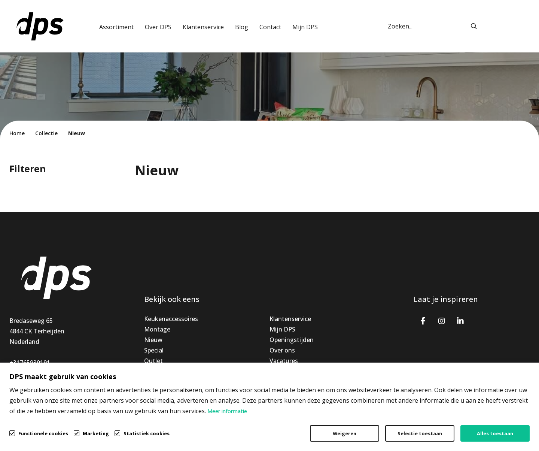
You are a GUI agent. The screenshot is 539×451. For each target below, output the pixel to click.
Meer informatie (227, 411)
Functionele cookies (43, 433)
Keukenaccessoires (171, 319)
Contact (270, 27)
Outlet (153, 361)
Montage (157, 329)
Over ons (282, 350)
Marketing (96, 433)
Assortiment (116, 27)
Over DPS (158, 27)
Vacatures (284, 361)
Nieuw (153, 340)
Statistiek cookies (147, 433)
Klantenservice (203, 27)
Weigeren (344, 433)
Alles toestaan (495, 433)
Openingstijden (292, 340)
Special (154, 350)
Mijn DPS (305, 27)
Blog (241, 27)
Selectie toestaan (420, 433)
